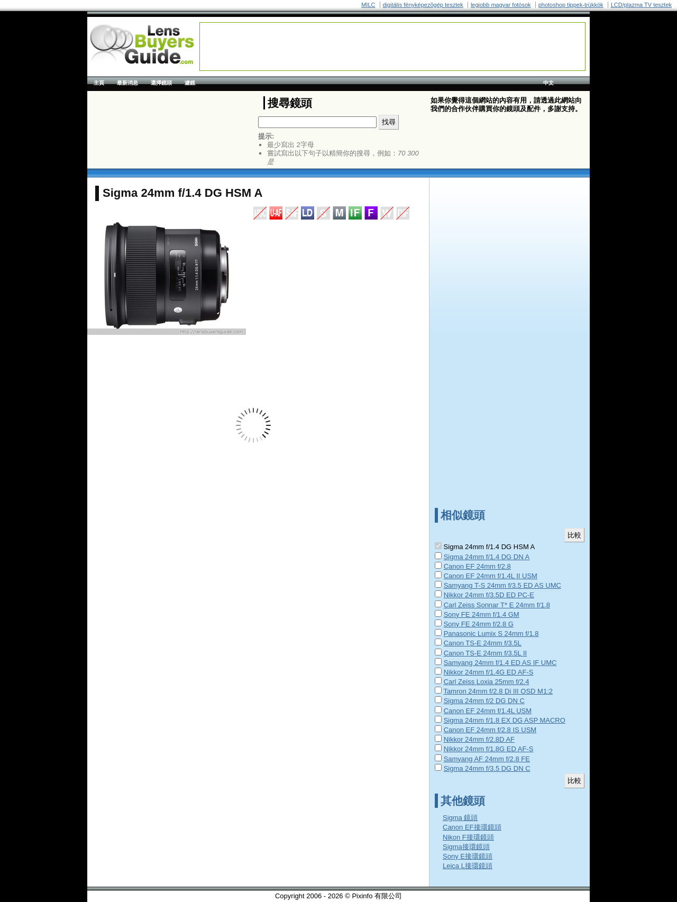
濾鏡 (190, 83)
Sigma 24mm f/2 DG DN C (484, 701)
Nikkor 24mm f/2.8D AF (479, 739)
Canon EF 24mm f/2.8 (477, 566)
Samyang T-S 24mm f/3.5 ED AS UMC (502, 585)
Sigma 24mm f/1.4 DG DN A (487, 557)
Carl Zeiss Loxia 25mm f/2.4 (486, 682)
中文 (548, 83)
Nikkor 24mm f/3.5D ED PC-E (489, 595)
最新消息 (127, 83)
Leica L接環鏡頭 (467, 866)
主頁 (99, 83)
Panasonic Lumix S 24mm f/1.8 (491, 633)
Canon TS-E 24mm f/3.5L (483, 643)
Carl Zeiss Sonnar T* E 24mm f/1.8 (497, 605)
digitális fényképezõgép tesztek (423, 5)
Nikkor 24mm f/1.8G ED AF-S (489, 749)
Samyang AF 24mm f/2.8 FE (487, 759)
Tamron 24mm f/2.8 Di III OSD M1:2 (498, 691)
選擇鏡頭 (161, 83)
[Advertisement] (392, 46)
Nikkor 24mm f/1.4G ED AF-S (489, 672)
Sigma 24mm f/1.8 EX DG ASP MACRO (504, 720)
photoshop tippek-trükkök (570, 5)
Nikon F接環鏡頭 (468, 837)
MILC (368, 5)
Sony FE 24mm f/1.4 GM (481, 614)
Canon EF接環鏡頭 (472, 827)
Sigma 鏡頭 (460, 818)
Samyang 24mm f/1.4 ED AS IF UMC (500, 663)
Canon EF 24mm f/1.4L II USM (490, 576)
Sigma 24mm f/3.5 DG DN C (487, 768)
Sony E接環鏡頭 (467, 856)
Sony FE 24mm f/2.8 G (479, 624)
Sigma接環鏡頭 (466, 847)
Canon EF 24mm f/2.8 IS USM (490, 730)
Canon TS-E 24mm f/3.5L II (485, 653)
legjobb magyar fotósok (501, 5)
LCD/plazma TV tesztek (641, 5)
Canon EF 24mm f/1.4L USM (488, 711)
